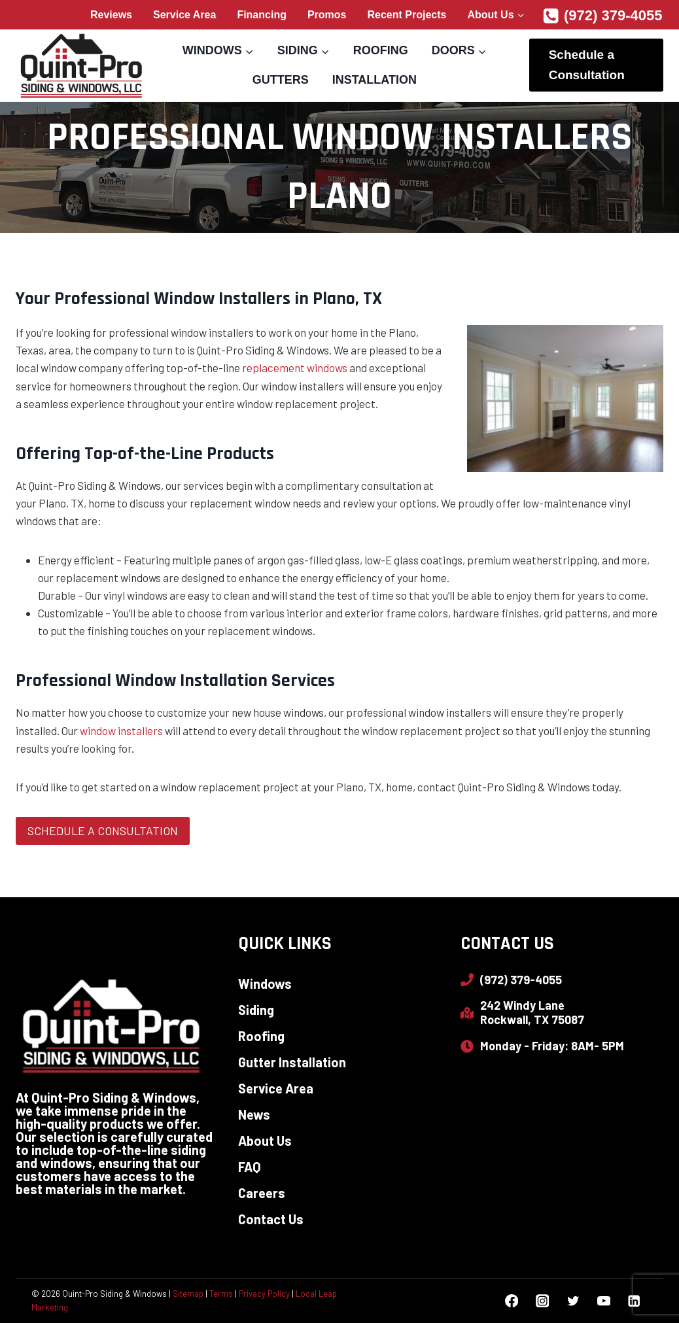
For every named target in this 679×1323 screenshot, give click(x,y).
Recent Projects (407, 14)
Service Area (184, 14)
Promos (327, 14)
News (254, 1114)
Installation (374, 79)
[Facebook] (511, 1301)
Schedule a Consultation (587, 64)
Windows (265, 983)
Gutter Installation (292, 1062)
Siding (256, 1010)
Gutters (280, 79)
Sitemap (188, 1293)
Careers (261, 1193)
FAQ (249, 1167)
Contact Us (271, 1219)
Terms (221, 1293)
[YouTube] (603, 1301)
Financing (262, 14)
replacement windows (294, 367)
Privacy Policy (264, 1293)
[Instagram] (542, 1301)
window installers (121, 730)
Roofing (380, 50)
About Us (265, 1140)
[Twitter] (572, 1301)
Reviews (111, 14)
